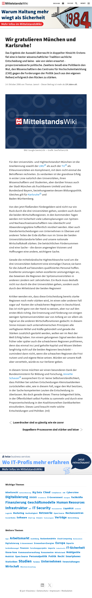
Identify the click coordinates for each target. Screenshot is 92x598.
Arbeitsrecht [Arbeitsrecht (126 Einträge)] (11, 492)
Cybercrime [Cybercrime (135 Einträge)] (72, 492)
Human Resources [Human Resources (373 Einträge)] (71, 502)
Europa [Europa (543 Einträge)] (60, 543)
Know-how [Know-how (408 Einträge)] (11, 552)
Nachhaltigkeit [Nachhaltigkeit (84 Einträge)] (31, 513)
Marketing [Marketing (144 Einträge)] (18, 513)
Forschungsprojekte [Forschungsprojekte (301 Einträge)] (38, 548)
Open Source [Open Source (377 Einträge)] (21, 556)
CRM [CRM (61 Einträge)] (64, 493)
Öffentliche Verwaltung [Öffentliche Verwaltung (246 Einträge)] (28, 567)
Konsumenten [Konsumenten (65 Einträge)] (57, 509)
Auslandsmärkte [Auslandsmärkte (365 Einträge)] (48, 538)
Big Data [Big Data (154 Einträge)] (37, 492)
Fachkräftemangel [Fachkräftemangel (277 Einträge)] (12, 548)
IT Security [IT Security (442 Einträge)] (41, 508)
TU (63, 166)
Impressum (55, 590)
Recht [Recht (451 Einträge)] (61, 556)
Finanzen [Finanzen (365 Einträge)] (24, 548)
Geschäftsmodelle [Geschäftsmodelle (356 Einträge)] (41, 502)
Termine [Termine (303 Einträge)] (36, 562)
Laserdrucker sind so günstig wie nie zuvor (38, 422)
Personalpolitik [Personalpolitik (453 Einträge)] (38, 556)
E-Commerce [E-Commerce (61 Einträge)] (42, 498)
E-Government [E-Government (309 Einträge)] (26, 543)
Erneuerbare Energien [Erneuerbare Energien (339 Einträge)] (44, 543)
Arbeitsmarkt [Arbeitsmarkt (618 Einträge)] (19, 538)
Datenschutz (42, 590)
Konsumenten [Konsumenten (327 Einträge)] (47, 552)
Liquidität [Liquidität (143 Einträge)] (68, 508)
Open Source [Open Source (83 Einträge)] (59, 513)
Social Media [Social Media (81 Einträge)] (10, 518)
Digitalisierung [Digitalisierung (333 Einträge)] (12, 543)
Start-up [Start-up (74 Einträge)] (31, 518)
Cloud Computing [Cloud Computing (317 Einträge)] (64, 538)
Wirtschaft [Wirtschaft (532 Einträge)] (12, 566)
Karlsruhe (33, 195)
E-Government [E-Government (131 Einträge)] (55, 497)
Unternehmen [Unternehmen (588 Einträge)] (51, 561)
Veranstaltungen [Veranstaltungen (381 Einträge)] (71, 561)
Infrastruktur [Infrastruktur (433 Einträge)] (16, 508)
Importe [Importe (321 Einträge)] (51, 548)
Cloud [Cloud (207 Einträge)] (46, 492)
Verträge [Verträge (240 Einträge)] (61, 517)
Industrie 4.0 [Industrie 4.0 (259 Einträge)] (60, 548)
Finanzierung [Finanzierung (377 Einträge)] (15, 502)
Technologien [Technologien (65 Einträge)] (49, 518)
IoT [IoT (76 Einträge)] (30, 508)
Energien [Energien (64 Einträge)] (67, 498)
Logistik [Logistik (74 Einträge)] (8, 513)
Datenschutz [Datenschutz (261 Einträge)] (77, 539)
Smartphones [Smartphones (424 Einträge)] (73, 556)
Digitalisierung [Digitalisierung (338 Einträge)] (16, 497)
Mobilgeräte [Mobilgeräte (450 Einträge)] (73, 552)
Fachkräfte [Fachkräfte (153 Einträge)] (77, 497)
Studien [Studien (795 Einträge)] (25, 561)
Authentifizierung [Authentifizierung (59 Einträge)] (25, 493)
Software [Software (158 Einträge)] (22, 517)
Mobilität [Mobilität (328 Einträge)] (9, 556)
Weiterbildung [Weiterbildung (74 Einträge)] (73, 518)
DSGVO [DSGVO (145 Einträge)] (33, 497)
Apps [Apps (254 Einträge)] (7, 539)
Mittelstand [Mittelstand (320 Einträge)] (60, 552)
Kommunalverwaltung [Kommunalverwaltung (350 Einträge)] (29, 552)
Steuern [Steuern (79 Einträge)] (39, 518)
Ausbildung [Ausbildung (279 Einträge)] (35, 539)
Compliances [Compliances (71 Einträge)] (56, 493)
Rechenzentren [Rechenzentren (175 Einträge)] (74, 513)
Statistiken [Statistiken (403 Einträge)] (11, 561)
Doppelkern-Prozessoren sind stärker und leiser (51, 429)
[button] (72, 3)
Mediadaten (66, 590)
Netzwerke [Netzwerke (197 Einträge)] (45, 513)
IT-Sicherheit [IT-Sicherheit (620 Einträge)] (75, 547)
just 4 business (28, 590)
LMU (41, 166)
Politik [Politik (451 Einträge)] (52, 556)
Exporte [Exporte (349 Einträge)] (70, 543)
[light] (59, 3)
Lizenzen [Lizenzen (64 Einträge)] (78, 509)
